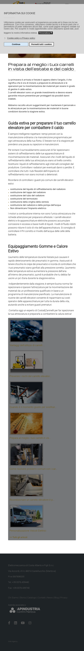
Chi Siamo (13, 597)
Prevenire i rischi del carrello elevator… (30, 376)
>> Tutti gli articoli (18, 537)
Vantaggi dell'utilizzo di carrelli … (27, 345)
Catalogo (31, 597)
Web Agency (13, 641)
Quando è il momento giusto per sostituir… (33, 407)
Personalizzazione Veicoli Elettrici (28, 530)
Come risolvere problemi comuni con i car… (33, 468)
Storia (23, 597)
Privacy (63, 597)
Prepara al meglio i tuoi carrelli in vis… (30, 437)
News (50, 597)
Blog (56, 597)
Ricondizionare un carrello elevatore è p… (32, 499)
